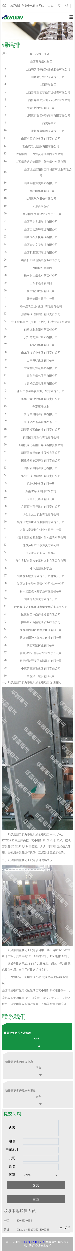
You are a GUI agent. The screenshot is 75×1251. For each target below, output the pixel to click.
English (50, 6)
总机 (6, 1229)
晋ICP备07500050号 (33, 1242)
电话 (6, 1220)
